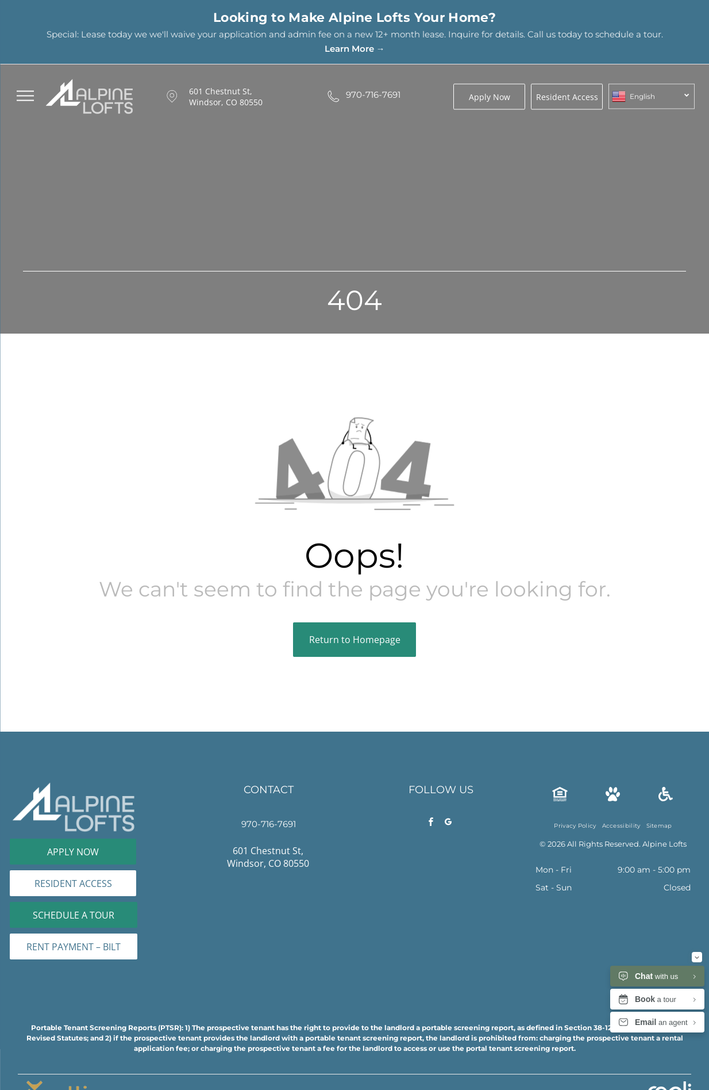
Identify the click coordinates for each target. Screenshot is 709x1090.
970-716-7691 (373, 94)
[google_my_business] (448, 823)
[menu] (25, 96)
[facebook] (431, 823)
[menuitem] (575, 826)
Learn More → (355, 48)
